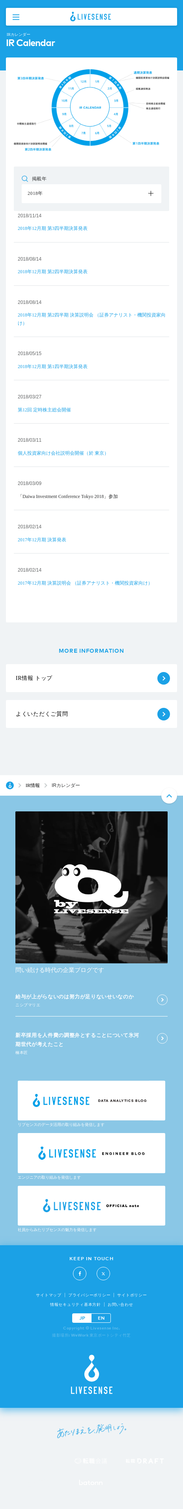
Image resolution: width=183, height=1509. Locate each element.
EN (101, 1318)
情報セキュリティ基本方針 (75, 1304)
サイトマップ (49, 1295)
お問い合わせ (120, 1304)
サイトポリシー (132, 1295)
